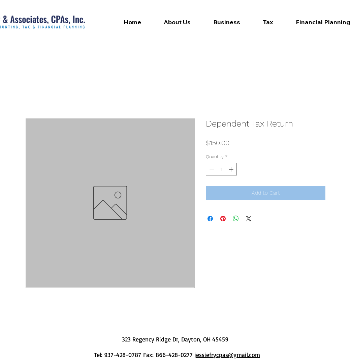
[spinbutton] (221, 169)
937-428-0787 (123, 354)
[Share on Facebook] (210, 219)
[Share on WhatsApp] (236, 219)
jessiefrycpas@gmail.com (227, 354)
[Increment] (231, 169)
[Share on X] (249, 219)
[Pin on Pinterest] (223, 219)
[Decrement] (211, 169)
